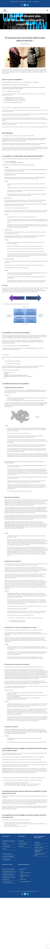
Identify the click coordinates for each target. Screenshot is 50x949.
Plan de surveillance (39, 847)
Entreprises (21, 840)
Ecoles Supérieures (23, 843)
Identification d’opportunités (9, 871)
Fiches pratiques (6, 846)
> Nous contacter (22, 869)
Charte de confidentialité (8, 856)
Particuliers (21, 846)
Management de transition (8, 876)
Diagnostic (37, 842)
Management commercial (8, 874)
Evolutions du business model (40, 854)
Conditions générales (7, 854)
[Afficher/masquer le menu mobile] (47, 10)
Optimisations (38, 844)
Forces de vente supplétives (9, 869)
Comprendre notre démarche (9, 840)
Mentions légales (6, 859)
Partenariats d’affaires (8, 882)
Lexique (4, 843)
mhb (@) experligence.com (25, 881)
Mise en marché (6, 879)
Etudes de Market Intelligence (38, 850)
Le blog (4, 848)
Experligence (39, 891)
